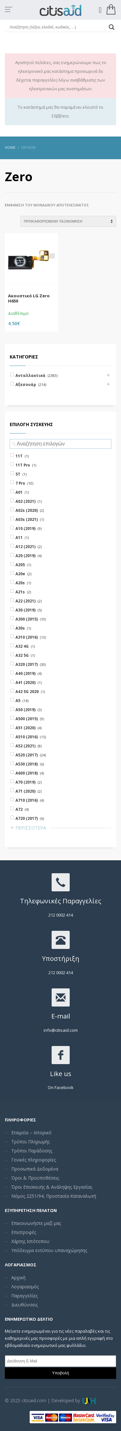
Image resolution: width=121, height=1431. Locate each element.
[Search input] (58, 27)
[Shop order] (68, 221)
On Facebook (61, 1087)
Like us (60, 1073)
